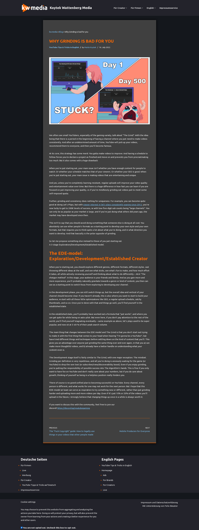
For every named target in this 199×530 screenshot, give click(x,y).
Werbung (26, 468)
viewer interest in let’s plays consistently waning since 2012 (102, 204)
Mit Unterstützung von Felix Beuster (160, 495)
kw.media (53, 32)
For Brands (108, 473)
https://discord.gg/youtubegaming (73, 401)
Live (24, 463)
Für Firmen (26, 458)
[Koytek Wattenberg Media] (56, 7)
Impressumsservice (168, 8)
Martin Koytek (90, 47)
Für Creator (26, 473)
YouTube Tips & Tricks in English (64, 47)
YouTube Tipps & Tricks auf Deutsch (39, 477)
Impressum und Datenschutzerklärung (121, 495)
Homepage (107, 463)
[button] (126, 8)
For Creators (109, 477)
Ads (104, 468)
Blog (61, 32)
